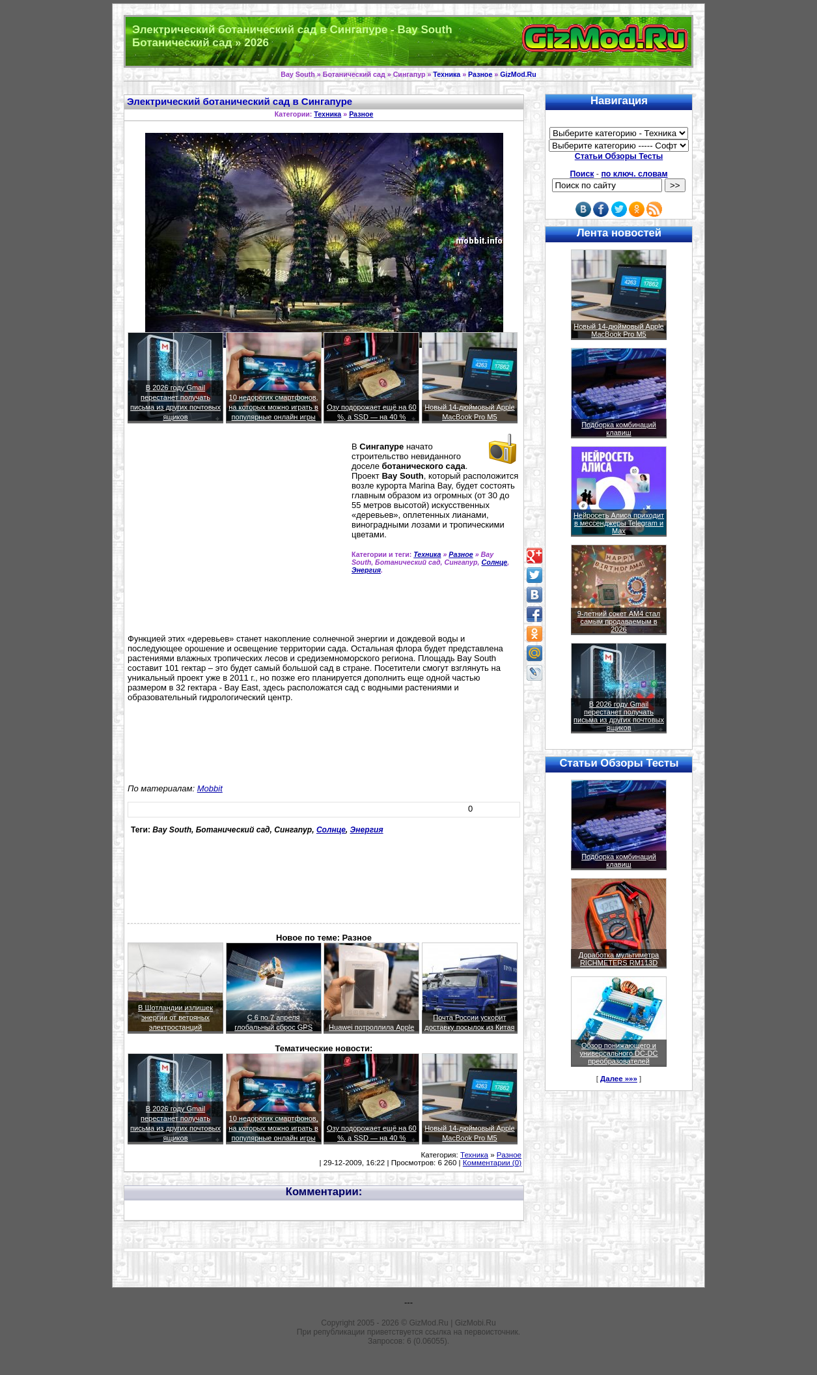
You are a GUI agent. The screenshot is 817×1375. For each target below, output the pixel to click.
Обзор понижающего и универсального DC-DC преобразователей (618, 1053)
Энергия (366, 570)
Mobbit (210, 788)
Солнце (494, 562)
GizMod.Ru (518, 74)
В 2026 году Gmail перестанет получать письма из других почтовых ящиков (619, 715)
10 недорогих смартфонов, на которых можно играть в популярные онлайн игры (273, 407)
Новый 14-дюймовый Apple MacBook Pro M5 (619, 330)
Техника (446, 74)
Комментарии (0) (492, 1163)
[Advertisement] (237, 534)
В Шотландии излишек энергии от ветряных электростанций (175, 1017)
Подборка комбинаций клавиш (618, 428)
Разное (480, 74)
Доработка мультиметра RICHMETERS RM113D (619, 959)
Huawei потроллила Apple (371, 1027)
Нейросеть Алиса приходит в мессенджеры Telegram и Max (619, 523)
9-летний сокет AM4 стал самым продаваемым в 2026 (619, 621)
